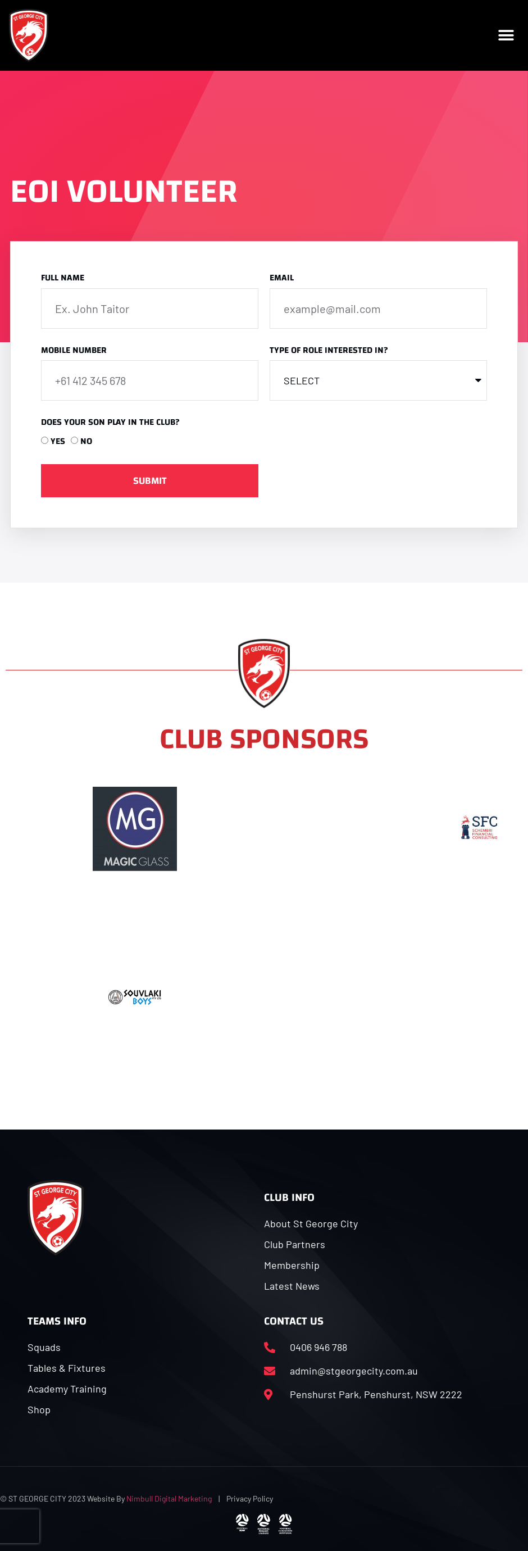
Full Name (62, 279)
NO (86, 441)
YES (58, 441)
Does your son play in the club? (110, 423)
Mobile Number (74, 351)
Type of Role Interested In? (329, 351)
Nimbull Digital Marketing (169, 1498)
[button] (506, 35)
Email (282, 279)
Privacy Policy (249, 1498)
